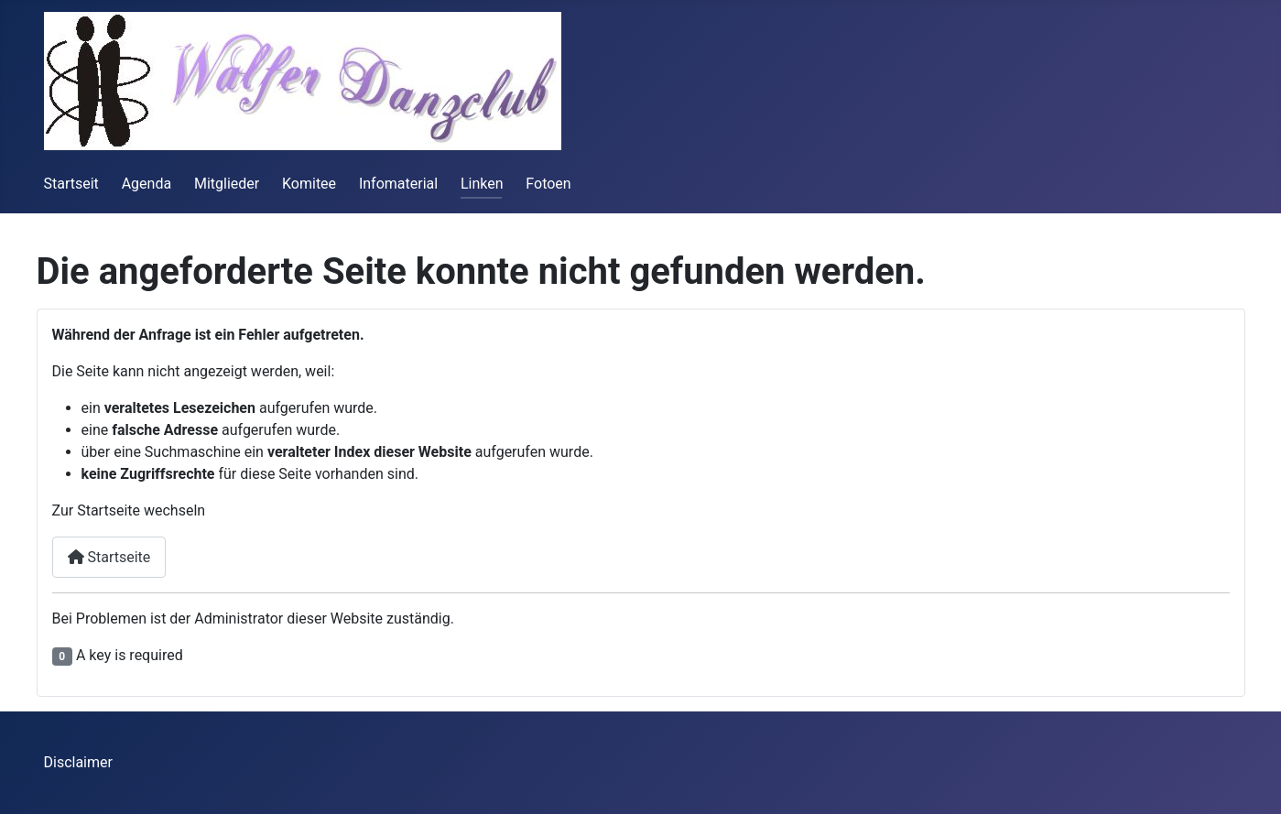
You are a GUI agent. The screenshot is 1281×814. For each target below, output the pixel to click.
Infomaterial (398, 183)
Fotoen (548, 183)
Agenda (146, 183)
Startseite (109, 557)
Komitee (309, 183)
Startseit (71, 183)
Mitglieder (226, 183)
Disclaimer (78, 762)
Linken (482, 183)
